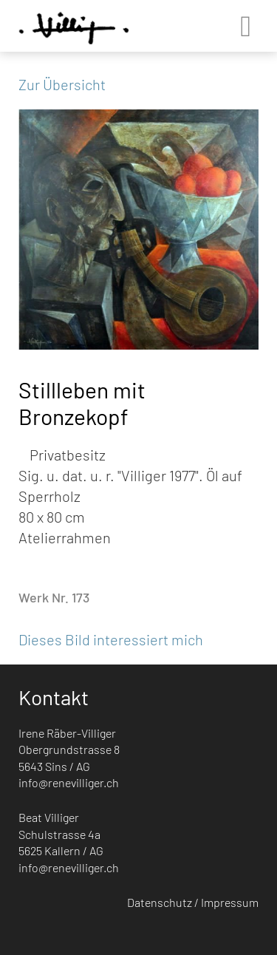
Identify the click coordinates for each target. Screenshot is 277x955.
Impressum (230, 902)
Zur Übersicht (62, 84)
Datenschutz (159, 902)
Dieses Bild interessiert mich (110, 639)
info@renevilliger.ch (68, 782)
